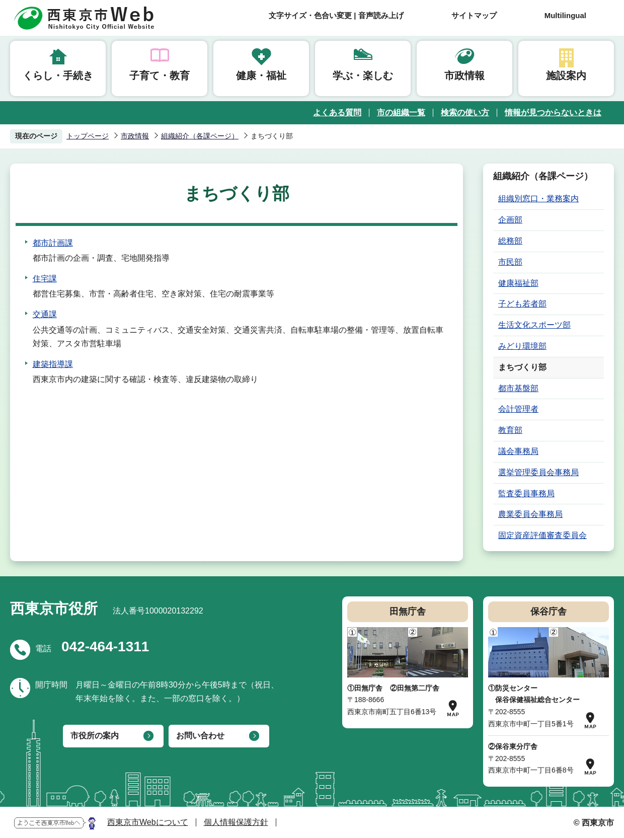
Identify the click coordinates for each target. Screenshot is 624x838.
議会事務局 (518, 451)
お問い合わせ (200, 735)
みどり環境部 (522, 346)
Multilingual (565, 15)
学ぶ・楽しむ (363, 75)
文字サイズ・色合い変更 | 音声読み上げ (336, 15)
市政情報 (464, 75)
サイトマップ (474, 15)
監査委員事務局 (526, 493)
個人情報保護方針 (236, 822)
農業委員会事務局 (530, 514)
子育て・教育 (159, 75)
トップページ (87, 136)
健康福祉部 (518, 283)
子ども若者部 (522, 303)
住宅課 (45, 278)
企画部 (510, 219)
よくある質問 (337, 112)
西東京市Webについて (147, 822)
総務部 (510, 241)
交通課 (45, 314)
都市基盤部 (518, 388)
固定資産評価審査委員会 (542, 535)
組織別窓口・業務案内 (538, 198)
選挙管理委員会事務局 (538, 472)
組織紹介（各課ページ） (200, 136)
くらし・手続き (58, 75)
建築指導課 (53, 364)
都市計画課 (53, 243)
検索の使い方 (465, 112)
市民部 (510, 262)
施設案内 (566, 75)
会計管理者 (518, 409)
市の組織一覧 (401, 112)
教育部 (510, 430)
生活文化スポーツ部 (534, 325)
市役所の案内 (94, 735)
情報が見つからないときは (553, 112)
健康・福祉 (261, 75)
